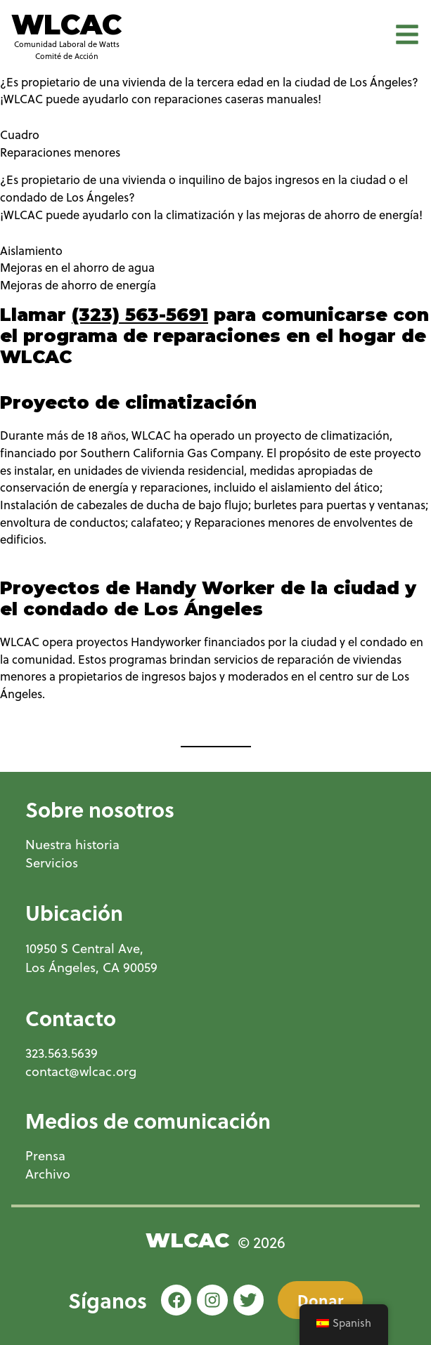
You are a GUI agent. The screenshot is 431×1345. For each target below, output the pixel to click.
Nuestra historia (72, 844)
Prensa (45, 1155)
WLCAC (66, 24)
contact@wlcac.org (80, 1071)
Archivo (47, 1174)
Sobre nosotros (99, 809)
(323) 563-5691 (140, 314)
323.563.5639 (61, 1053)
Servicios (51, 863)
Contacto (70, 1017)
